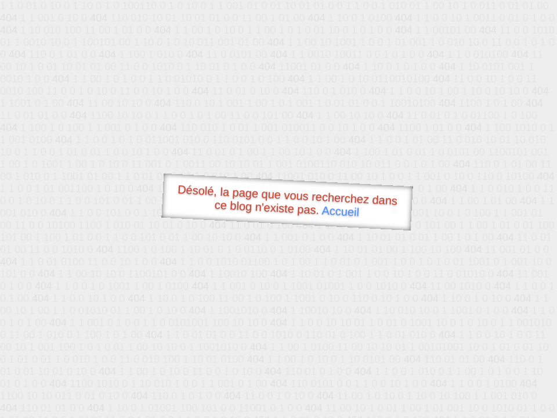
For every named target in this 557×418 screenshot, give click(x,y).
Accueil (340, 211)
